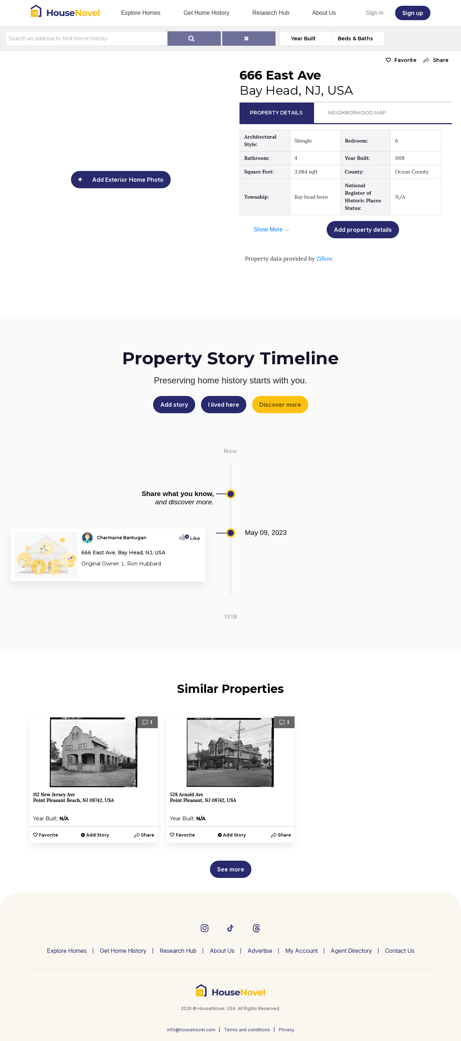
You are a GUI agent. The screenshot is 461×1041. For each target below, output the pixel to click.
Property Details (276, 112)
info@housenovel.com (191, 1029)
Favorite (405, 60)
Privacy (286, 1029)
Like (193, 538)
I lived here (223, 404)
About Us (324, 13)
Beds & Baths (355, 38)
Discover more (280, 404)
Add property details (363, 229)
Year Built (303, 38)
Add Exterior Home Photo (128, 179)
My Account (301, 950)
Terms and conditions (247, 1029)
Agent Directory (351, 950)
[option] (94, 779)
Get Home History (206, 13)
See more (230, 869)
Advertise (259, 950)
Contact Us (400, 950)
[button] (434, 60)
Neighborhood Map (357, 112)
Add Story (97, 835)
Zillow (324, 258)
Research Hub (270, 13)
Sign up (412, 13)
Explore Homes (140, 13)
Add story (174, 404)
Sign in (375, 13)
